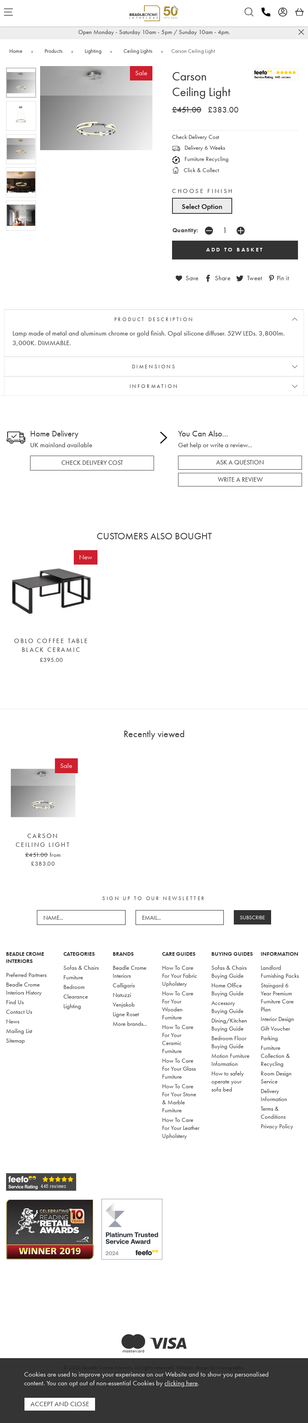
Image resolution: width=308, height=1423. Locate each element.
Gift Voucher (275, 1029)
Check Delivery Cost (195, 137)
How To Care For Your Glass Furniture (179, 1069)
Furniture (73, 977)
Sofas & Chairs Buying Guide (229, 972)
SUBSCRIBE (252, 917)
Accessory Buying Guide (227, 1007)
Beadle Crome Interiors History (24, 989)
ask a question (240, 462)
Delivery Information (274, 1095)
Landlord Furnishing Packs (280, 972)
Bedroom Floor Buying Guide (228, 1042)
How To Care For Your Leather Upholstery (180, 1128)
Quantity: (185, 230)
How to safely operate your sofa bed (227, 1081)
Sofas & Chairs (81, 968)
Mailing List (19, 1031)
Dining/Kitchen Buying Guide (229, 1025)
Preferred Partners (26, 975)
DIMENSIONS (154, 366)
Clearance (75, 997)
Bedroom (74, 987)
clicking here (181, 1383)
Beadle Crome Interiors (129, 972)
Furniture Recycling (200, 159)
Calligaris (124, 985)
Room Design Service (276, 1077)
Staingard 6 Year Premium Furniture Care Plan (277, 997)
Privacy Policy (277, 1126)
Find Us (15, 1002)
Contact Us (19, 1012)
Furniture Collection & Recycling (275, 1056)
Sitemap (15, 1041)
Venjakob (124, 1005)
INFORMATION (154, 386)
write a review (240, 480)
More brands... (130, 1024)
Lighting (72, 1006)
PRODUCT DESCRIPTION (154, 319)
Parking (269, 1038)
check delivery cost (92, 463)
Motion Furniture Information (230, 1060)
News (12, 1021)
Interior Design (277, 1019)
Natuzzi (122, 995)
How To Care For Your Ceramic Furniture (177, 1039)
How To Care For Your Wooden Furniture (177, 1005)
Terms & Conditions (273, 1113)
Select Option (202, 206)
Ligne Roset (126, 1014)
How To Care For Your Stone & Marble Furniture (179, 1098)
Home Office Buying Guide (227, 989)
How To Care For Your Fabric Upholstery (179, 976)
